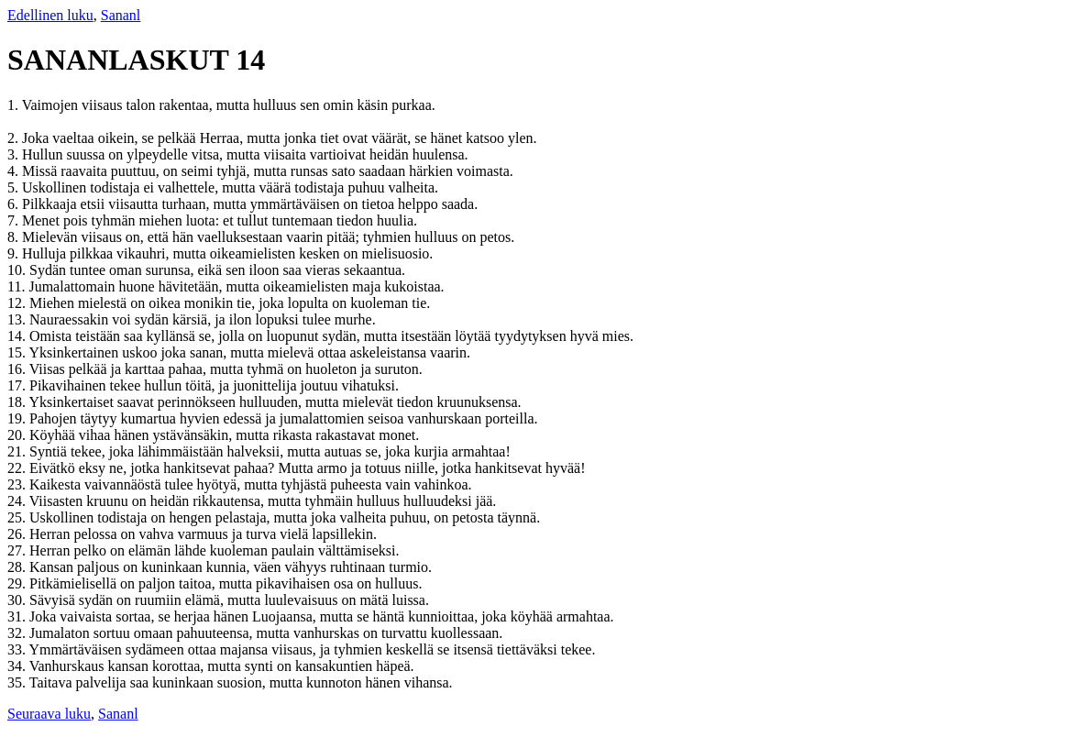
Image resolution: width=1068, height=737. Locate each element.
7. (14, 220)
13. (18, 319)
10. (18, 270)
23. (18, 484)
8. (14, 237)
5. (14, 187)
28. (18, 567)
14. (18, 336)
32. (18, 633)
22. (18, 468)
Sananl (121, 15)
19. (18, 418)
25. (18, 517)
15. (17, 352)
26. (18, 534)
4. (14, 171)
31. (18, 616)
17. (18, 385)
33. (17, 649)
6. (14, 204)
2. (14, 138)
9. (14, 253)
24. (18, 501)
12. (18, 303)
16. (18, 369)
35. (18, 682)
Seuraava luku (49, 713)
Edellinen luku (50, 15)
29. (18, 583)
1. (14, 105)
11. (17, 286)
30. (18, 600)
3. (14, 154)
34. (18, 666)
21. (18, 451)
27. (18, 550)
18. (17, 402)
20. (18, 435)
